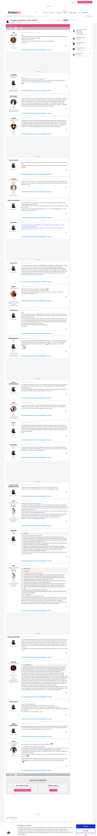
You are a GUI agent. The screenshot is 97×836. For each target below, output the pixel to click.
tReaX (13, 286)
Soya (13, 741)
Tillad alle (85, 815)
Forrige (10, 28)
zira (13, 32)
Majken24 (14, 530)
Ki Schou (78, 43)
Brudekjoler (72, 12)
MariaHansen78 (14, 338)
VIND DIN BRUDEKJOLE (81, 42)
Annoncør (85, 12)
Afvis (86, 824)
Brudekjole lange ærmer (80, 37)
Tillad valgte (86, 819)
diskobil (13, 662)
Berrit (13, 423)
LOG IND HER (53, 790)
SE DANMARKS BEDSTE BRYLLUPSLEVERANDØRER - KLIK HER (36, 50)
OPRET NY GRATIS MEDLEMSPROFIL (22, 790)
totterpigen (13, 96)
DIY (79, 12)
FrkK (13, 501)
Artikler (59, 12)
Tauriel (13, 118)
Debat (65, 12)
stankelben (13, 445)
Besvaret (27, 32)
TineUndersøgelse (80, 33)
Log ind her (73, 2)
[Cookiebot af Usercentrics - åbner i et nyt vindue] (9, 833)
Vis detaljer (71, 833)
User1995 (79, 38)
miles (13, 403)
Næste (21, 28)
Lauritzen (14, 179)
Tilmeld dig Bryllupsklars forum (85, 2)
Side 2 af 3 (28, 28)
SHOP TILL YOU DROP (48, 12)
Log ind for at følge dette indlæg (56, 20)
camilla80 (14, 75)
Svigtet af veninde (79, 53)
